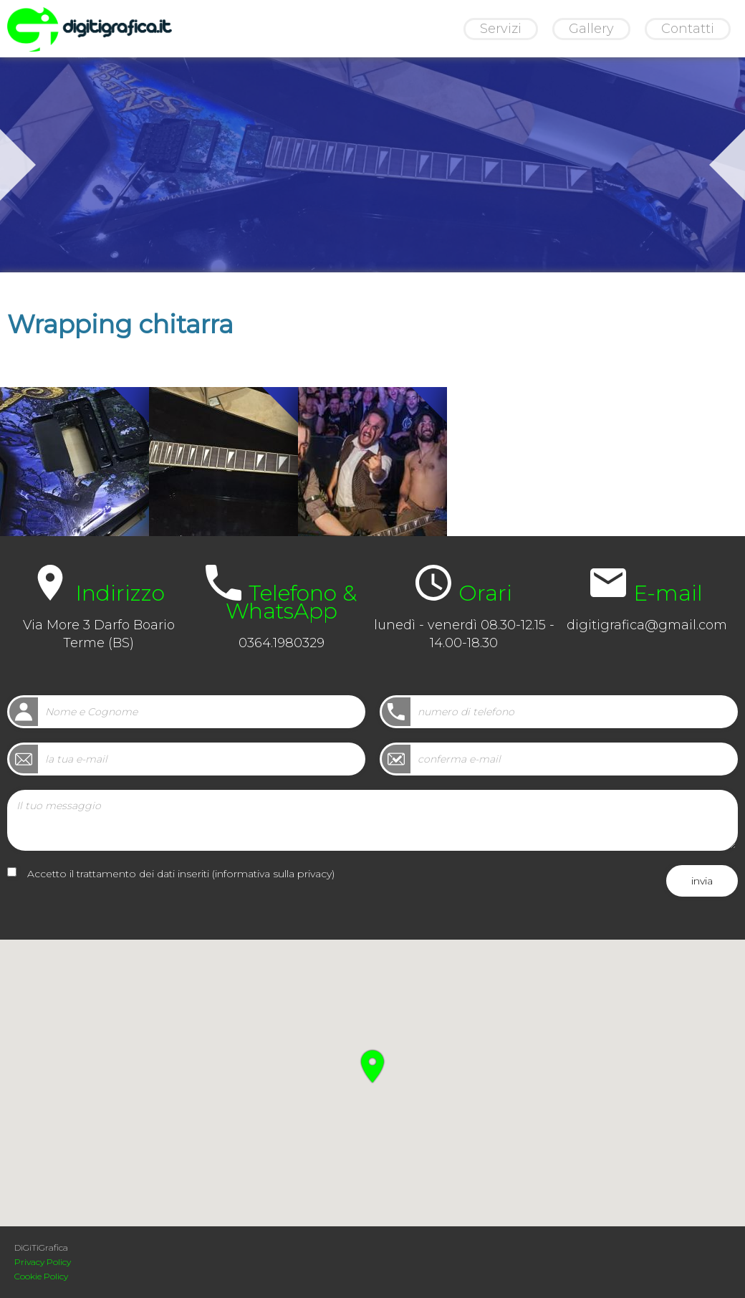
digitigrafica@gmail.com (647, 625)
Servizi (501, 29)
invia (702, 880)
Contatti (687, 29)
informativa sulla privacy (273, 873)
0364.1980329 (282, 643)
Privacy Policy (42, 1261)
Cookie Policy (41, 1276)
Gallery (591, 29)
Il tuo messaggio (372, 820)
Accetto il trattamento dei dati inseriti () (181, 873)
